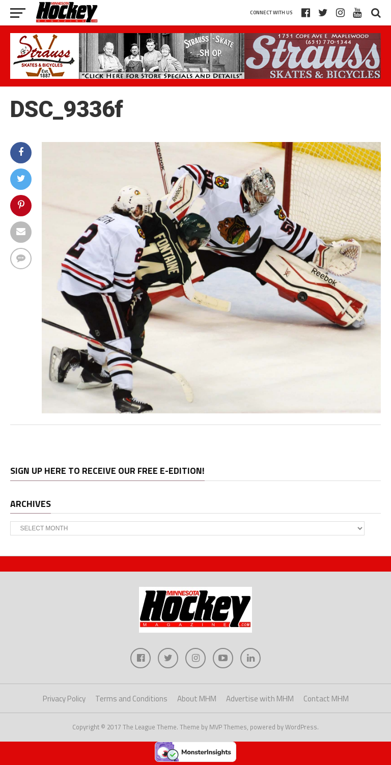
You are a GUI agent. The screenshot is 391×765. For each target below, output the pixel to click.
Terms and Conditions (131, 698)
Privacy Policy (64, 698)
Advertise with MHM (260, 698)
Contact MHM (326, 698)
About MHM (196, 698)
